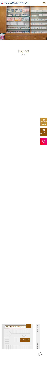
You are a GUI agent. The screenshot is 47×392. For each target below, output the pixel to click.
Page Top (40, 354)
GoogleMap (28, 264)
